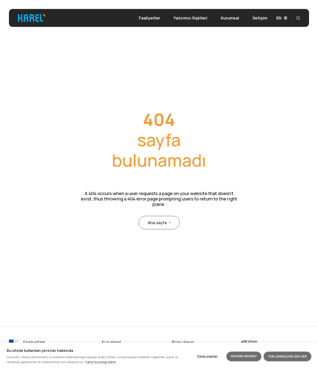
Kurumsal (230, 18)
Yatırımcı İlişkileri (190, 18)
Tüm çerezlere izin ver (287, 356)
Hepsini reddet (244, 356)
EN (281, 18)
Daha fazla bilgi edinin (101, 362)
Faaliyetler (149, 18)
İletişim (260, 18)
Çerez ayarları (207, 356)
